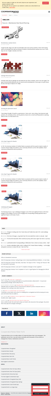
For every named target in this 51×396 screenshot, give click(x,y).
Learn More (12, 7)
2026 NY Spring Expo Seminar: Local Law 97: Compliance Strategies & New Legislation (21, 266)
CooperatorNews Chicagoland (8, 348)
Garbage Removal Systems (8, 75)
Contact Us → (4, 342)
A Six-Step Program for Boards (9, 141)
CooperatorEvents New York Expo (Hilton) (11, 369)
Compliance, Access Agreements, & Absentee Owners (22, 296)
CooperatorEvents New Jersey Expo (9, 374)
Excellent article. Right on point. (8, 298)
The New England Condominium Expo (10, 376)
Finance (4, 125)
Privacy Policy (7, 394)
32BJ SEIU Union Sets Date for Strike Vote (19, 300)
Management (5, 60)
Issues (10, 15)
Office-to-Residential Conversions (9, 257)
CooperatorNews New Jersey (8, 353)
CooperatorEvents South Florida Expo (10, 384)
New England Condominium (7, 361)
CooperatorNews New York (7, 356)
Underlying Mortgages (6, 207)
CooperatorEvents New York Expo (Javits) (10, 371)
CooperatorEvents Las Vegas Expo (9, 387)
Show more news (25, 249)
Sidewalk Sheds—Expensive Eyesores (25, 285)
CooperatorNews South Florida (8, 359)
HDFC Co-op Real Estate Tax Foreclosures (15, 290)
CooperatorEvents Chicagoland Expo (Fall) (11, 379)
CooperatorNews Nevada (7, 351)
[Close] (45, 3)
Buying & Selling (6, 93)
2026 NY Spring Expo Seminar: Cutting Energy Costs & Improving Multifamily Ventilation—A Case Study (25, 260)
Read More (4, 54)
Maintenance (5, 27)
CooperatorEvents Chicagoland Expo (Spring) (11, 382)
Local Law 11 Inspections (15, 279)
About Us (3, 393)
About (3, 327)
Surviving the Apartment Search (9, 108)
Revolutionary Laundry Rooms (8, 43)
